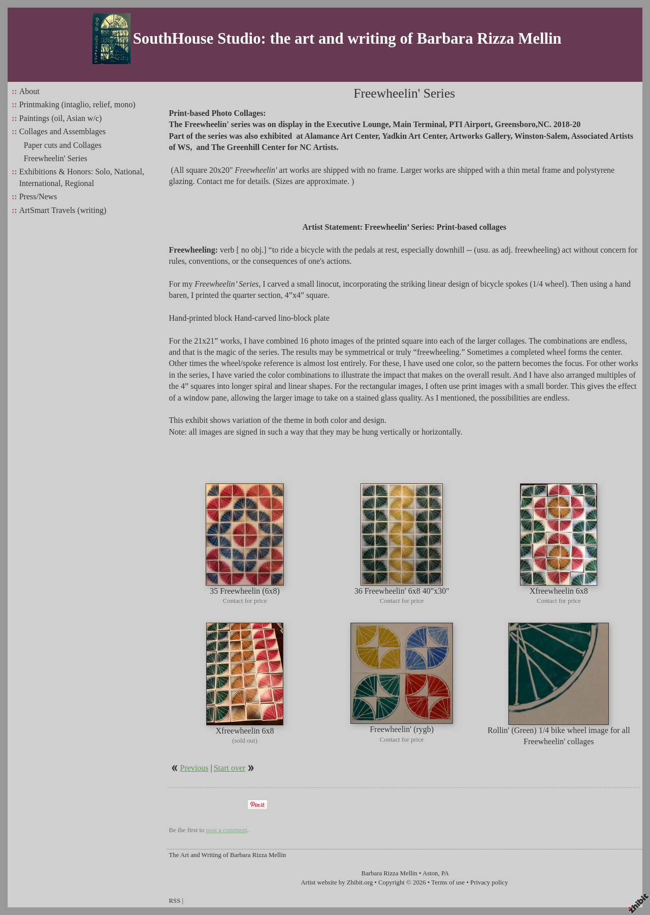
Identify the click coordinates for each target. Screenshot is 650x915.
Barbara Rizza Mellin (389, 873)
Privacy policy (489, 882)
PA (445, 873)
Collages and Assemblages (62, 131)
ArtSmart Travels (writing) (63, 210)
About (29, 91)
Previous (194, 768)
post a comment (226, 830)
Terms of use (448, 882)
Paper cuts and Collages (63, 145)
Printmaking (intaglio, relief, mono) (77, 104)
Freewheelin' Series (55, 158)
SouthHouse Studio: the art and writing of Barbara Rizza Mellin (347, 38)
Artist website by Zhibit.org (337, 882)
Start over (230, 768)
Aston (430, 873)
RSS (175, 900)
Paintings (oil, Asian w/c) (60, 118)
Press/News (38, 196)
